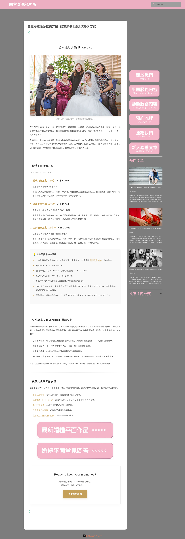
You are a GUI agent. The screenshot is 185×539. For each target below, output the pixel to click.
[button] (28, 32)
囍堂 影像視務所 (22, 4)
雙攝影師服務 (96, 260)
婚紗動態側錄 (38, 405)
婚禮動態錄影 (38, 395)
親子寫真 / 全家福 (40, 410)
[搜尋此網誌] (168, 4)
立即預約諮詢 (75, 494)
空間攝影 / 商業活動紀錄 (43, 415)
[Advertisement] (147, 315)
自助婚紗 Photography (43, 400)
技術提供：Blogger (92, 536)
